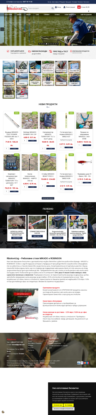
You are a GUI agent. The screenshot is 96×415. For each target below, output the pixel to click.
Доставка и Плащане (58, 2)
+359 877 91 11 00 (16, 342)
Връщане (68, 2)
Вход (59, 7)
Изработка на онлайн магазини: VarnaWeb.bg (20, 365)
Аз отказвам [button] (68, 405)
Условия (74, 2)
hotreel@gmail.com (18, 344)
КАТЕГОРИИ (8, 14)
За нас (50, 2)
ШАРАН (19, 14)
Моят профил (53, 341)
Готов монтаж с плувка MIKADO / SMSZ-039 (66, 176)
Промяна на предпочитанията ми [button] (63, 408)
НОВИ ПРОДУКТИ (70, 14)
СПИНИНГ (47, 14)
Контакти (86, 2)
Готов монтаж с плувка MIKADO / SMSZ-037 (66, 134)
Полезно (80, 2)
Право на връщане (55, 343)
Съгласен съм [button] (58, 405)
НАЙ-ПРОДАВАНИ (86, 14)
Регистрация (70, 7)
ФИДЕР (28, 14)
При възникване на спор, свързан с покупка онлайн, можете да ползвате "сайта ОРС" (33, 361)
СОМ (37, 14)
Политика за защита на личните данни (37, 363)
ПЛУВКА (57, 14)
